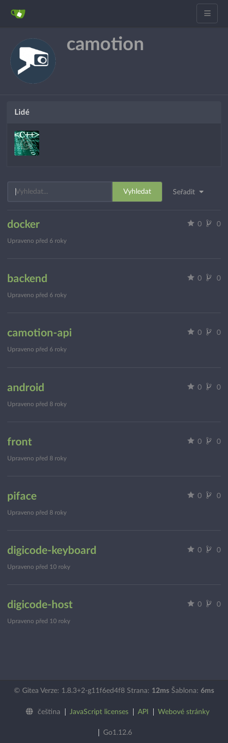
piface (22, 496)
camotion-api (39, 333)
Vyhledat (137, 191)
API (143, 712)
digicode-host (40, 604)
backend (27, 278)
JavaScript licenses (99, 712)
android (25, 387)
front (19, 442)
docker (23, 224)
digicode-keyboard (51, 550)
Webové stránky (183, 712)
